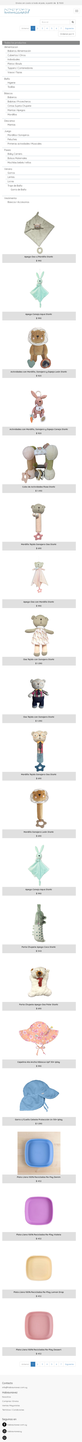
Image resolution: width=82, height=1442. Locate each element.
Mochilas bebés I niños (19, 162)
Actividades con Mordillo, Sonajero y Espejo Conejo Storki (39, 429)
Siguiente (69, 28)
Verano (8, 169)
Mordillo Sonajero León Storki (39, 832)
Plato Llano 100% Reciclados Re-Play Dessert (38, 1349)
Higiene (11, 82)
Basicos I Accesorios (18, 202)
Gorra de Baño (18, 189)
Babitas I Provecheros (19, 101)
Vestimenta (10, 198)
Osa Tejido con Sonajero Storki (38, 659)
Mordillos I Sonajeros (18, 135)
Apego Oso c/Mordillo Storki (38, 256)
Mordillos (12, 114)
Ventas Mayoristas (11, 1405)
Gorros (11, 172)
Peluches (12, 139)
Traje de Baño (15, 185)
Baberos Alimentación (19, 50)
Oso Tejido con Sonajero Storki (38, 717)
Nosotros (6, 1397)
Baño (7, 78)
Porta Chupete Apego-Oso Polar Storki (38, 1004)
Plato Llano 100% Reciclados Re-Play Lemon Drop (39, 1292)
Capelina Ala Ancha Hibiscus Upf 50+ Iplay (38, 1062)
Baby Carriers (15, 153)
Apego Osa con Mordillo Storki (38, 602)
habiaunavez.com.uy (17, 1424)
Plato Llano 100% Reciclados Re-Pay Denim (38, 1177)
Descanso (9, 120)
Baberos (12, 97)
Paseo (7, 150)
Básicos (8, 93)
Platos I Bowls (15, 63)
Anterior (25, 28)
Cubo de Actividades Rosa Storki (38, 487)
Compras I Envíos (10, 1401)
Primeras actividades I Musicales (25, 143)
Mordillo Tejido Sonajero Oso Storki (38, 774)
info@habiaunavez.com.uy (14, 1387)
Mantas (11, 124)
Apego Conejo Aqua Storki (38, 314)
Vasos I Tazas (15, 72)
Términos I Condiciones (13, 1409)
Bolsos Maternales (17, 158)
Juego (7, 131)
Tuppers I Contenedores (20, 68)
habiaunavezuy (14, 1431)
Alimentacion (11, 47)
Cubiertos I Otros (17, 55)
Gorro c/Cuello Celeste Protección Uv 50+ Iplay (39, 1119)
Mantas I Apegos (16, 110)
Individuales (14, 59)
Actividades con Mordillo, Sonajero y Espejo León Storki (39, 371)
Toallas (11, 86)
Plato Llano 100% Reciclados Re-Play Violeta (38, 1234)
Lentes (11, 177)
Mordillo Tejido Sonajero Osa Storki (38, 544)
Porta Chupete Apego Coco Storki (39, 947)
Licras (11, 181)
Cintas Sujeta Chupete (19, 105)
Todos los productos (15, 42)
